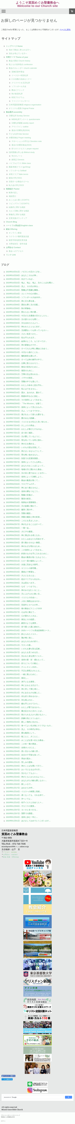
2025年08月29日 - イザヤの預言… (20, 378)
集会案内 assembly (14, 112)
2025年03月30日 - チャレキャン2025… (22, 667)
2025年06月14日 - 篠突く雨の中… (20, 510)
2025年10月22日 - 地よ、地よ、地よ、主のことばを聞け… (30, 283)
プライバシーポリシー (6, 1115)
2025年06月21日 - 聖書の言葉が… (20, 495)
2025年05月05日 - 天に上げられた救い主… (23, 594)
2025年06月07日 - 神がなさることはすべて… (24, 524)
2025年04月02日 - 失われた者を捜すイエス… (24, 656)
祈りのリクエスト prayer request (25, 149)
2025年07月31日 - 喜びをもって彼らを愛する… (25, 415)
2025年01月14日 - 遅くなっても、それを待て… (25, 795)
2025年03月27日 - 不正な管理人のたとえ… (23, 671)
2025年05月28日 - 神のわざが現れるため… (23, 546)
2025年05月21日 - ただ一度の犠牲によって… (24, 561)
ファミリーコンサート (21, 101)
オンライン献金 (15, 233)
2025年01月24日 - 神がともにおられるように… (25, 777)
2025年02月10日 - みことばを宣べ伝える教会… (25, 740)
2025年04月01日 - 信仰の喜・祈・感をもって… (25, 660)
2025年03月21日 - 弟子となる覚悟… (21, 682)
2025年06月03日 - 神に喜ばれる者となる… (23, 535)
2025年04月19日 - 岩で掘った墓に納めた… (23, 627)
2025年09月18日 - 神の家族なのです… (22, 345)
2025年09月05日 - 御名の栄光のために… (23, 367)
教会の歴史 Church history (19, 61)
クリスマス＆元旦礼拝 (21, 83)
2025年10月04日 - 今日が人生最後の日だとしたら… (27, 316)
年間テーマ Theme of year (17, 57)
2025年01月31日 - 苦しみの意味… (20, 762)
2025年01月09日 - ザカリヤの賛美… (21, 806)
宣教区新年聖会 (18, 72)
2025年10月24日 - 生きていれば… (20, 279)
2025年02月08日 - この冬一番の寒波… (22, 744)
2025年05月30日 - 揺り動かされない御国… (23, 543)
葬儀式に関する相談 (17, 215)
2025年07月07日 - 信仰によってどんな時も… (24, 462)
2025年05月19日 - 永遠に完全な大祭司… (23, 565)
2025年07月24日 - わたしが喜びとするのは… (24, 429)
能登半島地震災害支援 (18, 240)
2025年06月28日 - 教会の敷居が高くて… (23, 480)
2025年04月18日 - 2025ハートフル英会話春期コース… (28, 630)
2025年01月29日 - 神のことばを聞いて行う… (24, 766)
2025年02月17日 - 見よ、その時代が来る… (23, 729)
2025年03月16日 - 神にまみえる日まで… (23, 685)
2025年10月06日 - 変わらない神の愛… (22, 312)
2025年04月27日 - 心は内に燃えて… (21, 612)
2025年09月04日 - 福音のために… (20, 371)
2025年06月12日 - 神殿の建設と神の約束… (23, 517)
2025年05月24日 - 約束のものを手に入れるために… (27, 554)
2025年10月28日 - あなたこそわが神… (22, 275)
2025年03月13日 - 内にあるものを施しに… (23, 693)
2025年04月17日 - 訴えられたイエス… (22, 634)
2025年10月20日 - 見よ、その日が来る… (23, 286)
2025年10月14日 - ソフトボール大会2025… (24, 297)
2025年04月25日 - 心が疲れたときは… (22, 616)
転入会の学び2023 (16, 185)
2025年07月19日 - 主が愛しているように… (23, 436)
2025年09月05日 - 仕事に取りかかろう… (23, 363)
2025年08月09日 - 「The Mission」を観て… (24, 404)
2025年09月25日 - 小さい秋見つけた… (22, 334)
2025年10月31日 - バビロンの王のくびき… (23, 272)
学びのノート (17, 156)
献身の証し (13, 193)
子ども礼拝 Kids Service (19, 134)
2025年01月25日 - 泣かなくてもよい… (22, 773)
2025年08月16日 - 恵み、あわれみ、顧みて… (24, 393)
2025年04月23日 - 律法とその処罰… (21, 619)
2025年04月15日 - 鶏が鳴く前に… (20, 638)
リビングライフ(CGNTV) (19, 204)
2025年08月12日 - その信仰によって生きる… (24, 400)
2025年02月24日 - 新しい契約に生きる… (23, 722)
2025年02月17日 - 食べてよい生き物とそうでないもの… (29, 726)
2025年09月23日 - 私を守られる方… (21, 338)
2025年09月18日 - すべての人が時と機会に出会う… (27, 349)
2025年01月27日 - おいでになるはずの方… (23, 770)
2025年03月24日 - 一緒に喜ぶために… (22, 674)
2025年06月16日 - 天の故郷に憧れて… (22, 506)
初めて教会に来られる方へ (20, 50)
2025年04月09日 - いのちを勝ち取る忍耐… (23, 649)
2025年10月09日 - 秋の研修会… (19, 308)
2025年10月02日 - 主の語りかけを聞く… (23, 319)
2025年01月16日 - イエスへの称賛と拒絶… (23, 792)
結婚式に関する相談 (17, 207)
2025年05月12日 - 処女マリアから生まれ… (23, 579)
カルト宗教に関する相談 (19, 211)
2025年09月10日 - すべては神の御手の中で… (24, 360)
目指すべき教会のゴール (19, 182)
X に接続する (7, 1079)
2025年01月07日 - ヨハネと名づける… (22, 810)
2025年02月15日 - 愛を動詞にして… (21, 733)
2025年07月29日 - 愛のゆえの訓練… (21, 418)
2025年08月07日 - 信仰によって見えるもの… (24, 407)
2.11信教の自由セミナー (22, 79)
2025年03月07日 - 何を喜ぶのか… (20, 700)
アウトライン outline (20, 127)
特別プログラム (18, 97)
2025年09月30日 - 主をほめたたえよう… (23, 323)
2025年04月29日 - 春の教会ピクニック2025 (24, 608)
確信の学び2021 (15, 178)
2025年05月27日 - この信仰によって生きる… (24, 550)
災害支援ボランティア (18, 218)
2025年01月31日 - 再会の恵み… (19, 759)
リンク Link (11, 255)
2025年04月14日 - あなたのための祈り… (23, 641)
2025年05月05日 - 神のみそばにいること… (23, 590)
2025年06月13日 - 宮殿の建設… (19, 513)
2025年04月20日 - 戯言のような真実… (22, 623)
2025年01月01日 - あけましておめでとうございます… (28, 821)
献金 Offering (11, 229)
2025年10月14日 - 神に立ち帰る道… (21, 301)
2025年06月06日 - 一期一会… (18, 528)
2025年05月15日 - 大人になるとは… (21, 576)
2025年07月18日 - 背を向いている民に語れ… (24, 440)
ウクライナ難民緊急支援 (19, 236)
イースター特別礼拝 (20, 75)
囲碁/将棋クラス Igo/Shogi (19, 167)
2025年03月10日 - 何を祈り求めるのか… (23, 696)
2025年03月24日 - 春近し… (17, 678)
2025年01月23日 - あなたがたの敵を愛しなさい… (26, 781)
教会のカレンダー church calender (23, 68)
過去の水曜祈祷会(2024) (21, 145)
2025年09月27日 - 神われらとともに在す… (23, 327)
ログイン (3, 1121)
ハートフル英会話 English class (19, 225)
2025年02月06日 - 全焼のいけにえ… (21, 748)
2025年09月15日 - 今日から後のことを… (23, 352)
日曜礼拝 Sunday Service (19, 116)
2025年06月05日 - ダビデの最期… (20, 532)
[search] (33, 1097)
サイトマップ (16, 1115)
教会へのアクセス (16, 251)
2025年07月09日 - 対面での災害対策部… (23, 458)
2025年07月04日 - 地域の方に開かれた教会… (24, 469)
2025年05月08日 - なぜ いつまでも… (22, 587)
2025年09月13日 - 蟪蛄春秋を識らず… (22, 356)
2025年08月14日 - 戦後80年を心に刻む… (23, 396)
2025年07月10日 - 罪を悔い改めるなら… (23, 455)
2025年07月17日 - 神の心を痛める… (21, 444)
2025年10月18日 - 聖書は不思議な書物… (23, 290)
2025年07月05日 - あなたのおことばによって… (25, 466)
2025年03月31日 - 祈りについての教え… (23, 663)
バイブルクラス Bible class (20, 163)
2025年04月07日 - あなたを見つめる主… (23, 652)
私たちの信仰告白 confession (21, 64)
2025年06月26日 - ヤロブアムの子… (21, 484)
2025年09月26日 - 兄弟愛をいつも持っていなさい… (27, 330)
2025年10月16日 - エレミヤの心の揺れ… (23, 294)
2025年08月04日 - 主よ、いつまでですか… (23, 411)
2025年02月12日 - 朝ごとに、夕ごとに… (23, 737)
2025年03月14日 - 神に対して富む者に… (23, 689)
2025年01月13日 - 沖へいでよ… (19, 799)
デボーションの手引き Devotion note (27, 141)
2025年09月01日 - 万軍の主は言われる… (23, 374)
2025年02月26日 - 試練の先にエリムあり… (23, 718)
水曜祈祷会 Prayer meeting (20, 138)
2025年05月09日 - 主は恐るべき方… (21, 583)
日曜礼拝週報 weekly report (23, 123)
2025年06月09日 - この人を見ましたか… (23, 521)
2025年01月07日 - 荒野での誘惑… (20, 813)
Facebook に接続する (8, 1076)
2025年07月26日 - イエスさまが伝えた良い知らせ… (27, 422)
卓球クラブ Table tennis (18, 174)
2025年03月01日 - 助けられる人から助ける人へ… (26, 715)
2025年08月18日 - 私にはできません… (22, 389)
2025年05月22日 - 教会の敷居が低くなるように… (26, 557)
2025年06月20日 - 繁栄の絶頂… (19, 499)
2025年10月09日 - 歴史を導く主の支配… (23, 305)
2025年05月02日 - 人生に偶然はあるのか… (23, 601)
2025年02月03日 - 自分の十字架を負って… (23, 755)
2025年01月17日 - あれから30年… (20, 788)
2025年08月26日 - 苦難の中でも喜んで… (23, 382)
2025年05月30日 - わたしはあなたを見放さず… (25, 539)
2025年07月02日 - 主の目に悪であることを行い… (26, 473)
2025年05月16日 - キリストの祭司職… (22, 568)
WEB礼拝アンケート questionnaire (26, 119)
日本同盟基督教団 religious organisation (25, 105)
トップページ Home (14, 46)
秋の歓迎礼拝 (17, 94)
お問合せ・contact (10, 854)
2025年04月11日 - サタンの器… (19, 645)
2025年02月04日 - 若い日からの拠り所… (23, 751)
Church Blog (11, 222)
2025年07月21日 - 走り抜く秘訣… (20, 433)
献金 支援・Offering (11, 857)
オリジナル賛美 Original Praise (21, 108)
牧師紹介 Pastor (13, 189)
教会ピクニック (18, 90)
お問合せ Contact (13, 247)
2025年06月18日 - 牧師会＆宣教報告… (22, 502)
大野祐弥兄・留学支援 (18, 244)
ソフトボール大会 (19, 86)
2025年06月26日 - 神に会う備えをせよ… (23, 488)
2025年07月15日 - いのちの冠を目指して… (23, 447)
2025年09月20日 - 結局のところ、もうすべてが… (26, 341)
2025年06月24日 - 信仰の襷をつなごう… (23, 491)
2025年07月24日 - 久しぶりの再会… (21, 425)
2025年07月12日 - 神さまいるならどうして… (24, 451)
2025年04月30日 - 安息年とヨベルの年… (23, 605)
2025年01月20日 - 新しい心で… (19, 784)
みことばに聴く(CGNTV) (19, 200)
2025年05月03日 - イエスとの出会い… (22, 598)
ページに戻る (65, 29)
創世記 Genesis (18, 160)
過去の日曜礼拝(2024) (21, 130)
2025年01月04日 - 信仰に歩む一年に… (22, 817)
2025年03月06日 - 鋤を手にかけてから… (23, 704)
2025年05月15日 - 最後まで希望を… (21, 572)
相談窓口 (12, 196)
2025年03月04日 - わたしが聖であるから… (23, 707)
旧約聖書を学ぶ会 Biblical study (22, 152)
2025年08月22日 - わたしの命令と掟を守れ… (24, 385)
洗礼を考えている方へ (18, 53)
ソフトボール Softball (17, 171)
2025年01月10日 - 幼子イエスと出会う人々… (24, 802)
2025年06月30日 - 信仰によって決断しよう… (24, 477)
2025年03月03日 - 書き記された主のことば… (24, 711)
